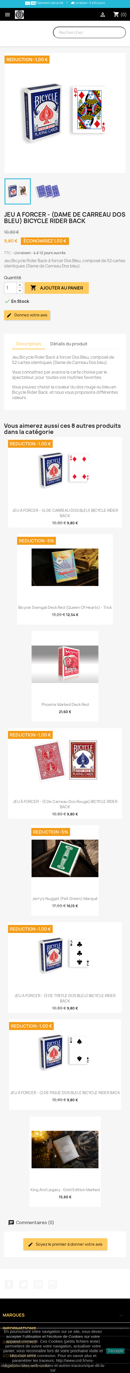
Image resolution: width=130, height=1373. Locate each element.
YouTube (38, 1284)
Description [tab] (28, 344)
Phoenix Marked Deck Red (65, 704)
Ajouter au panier (56, 287)
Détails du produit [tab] (68, 344)
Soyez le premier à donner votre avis (65, 1244)
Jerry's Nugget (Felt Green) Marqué (65, 898)
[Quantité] (10, 288)
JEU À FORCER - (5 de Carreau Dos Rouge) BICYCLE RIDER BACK (65, 804)
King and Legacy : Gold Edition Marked (65, 1189)
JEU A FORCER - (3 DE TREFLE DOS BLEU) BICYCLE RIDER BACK (65, 998)
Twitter (23, 1284)
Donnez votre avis (26, 315)
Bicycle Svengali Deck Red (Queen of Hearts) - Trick (65, 607)
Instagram (52, 1284)
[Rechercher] (89, 32)
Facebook (9, 1284)
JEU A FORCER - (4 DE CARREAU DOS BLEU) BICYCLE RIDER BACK (65, 513)
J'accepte (115, 1351)
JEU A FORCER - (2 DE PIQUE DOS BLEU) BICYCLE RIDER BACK (65, 1092)
